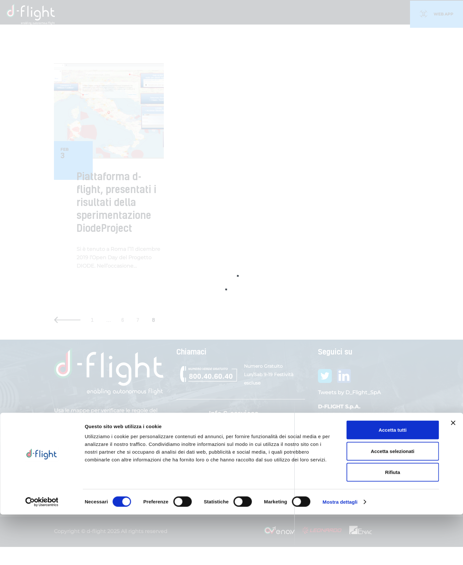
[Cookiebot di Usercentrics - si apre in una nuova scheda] (42, 552)
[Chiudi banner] (453, 473)
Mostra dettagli (339, 552)
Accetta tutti (393, 480)
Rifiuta (392, 522)
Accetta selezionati (392, 501)
